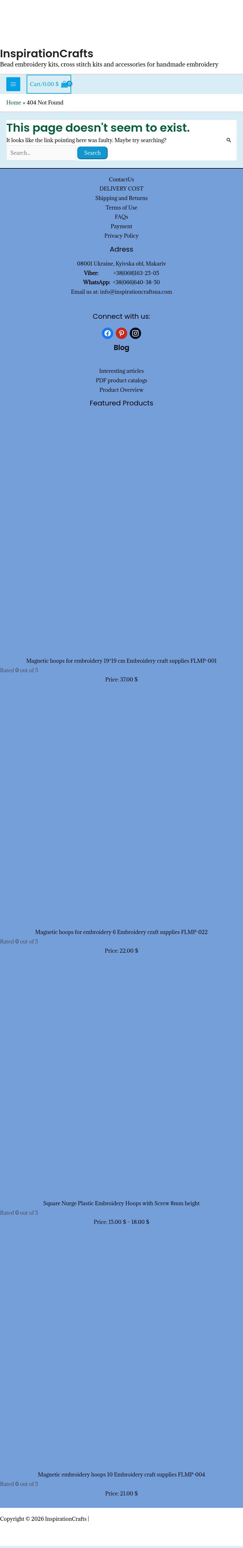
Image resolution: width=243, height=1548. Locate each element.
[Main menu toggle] (13, 86)
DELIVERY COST (122, 190)
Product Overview (121, 391)
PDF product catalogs (121, 382)
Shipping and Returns (121, 200)
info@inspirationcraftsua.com (136, 293)
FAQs (121, 218)
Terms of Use (121, 209)
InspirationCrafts (48, 55)
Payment (121, 228)
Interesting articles (121, 372)
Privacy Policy (121, 237)
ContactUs (121, 181)
